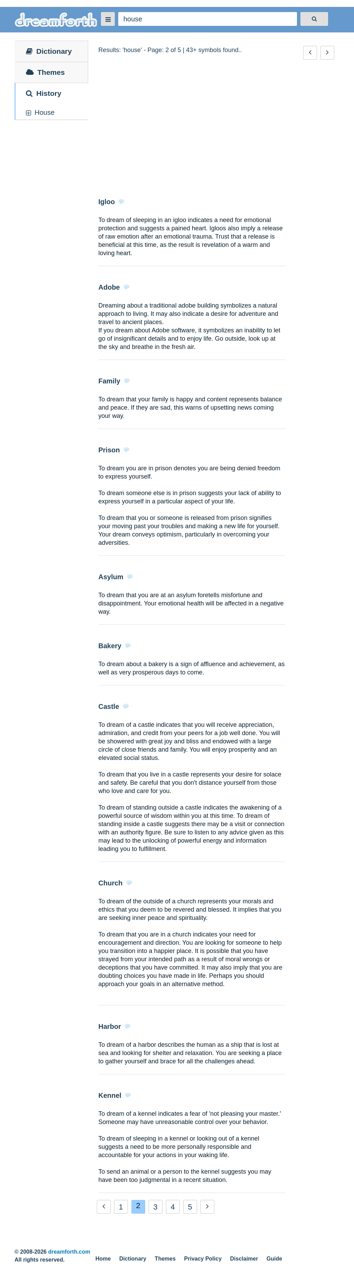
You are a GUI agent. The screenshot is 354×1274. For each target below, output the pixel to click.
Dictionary (132, 1259)
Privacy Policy (203, 1259)
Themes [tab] (45, 72)
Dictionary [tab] (49, 51)
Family (109, 381)
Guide (274, 1259)
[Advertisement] (216, 129)
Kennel (110, 1095)
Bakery (110, 646)
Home (103, 1259)
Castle (109, 706)
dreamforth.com (69, 1252)
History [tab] (43, 93)
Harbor (110, 1026)
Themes (165, 1259)
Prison (109, 450)
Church (111, 883)
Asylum (111, 577)
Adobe (109, 287)
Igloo (107, 201)
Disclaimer (244, 1259)
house (45, 112)
